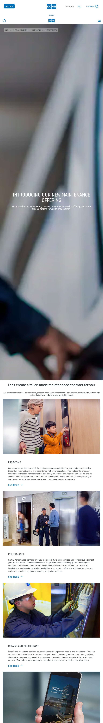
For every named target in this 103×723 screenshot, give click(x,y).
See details (13, 485)
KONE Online (9, 6)
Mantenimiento (36, 30)
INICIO (7, 30)
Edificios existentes (20, 30)
